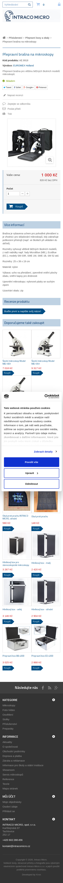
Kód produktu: (11, 60)
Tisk (10, 114)
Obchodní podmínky (14, 751)
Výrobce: (8, 65)
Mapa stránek (10, 788)
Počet (10, 188)
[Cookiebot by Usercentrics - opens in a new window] (45, 396)
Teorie (6, 783)
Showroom (9, 769)
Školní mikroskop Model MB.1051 (42, 362)
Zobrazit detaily (43, 451)
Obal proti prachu (39, 516)
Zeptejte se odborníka (19, 104)
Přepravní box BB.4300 (13, 655)
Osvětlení (8, 714)
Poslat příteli (14, 109)
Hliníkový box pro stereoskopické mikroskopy (16, 564)
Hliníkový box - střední (42, 609)
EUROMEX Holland (23, 65)
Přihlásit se (9, 811)
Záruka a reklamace (14, 760)
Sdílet (17, 87)
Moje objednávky (12, 802)
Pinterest (41, 87)
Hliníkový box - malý (41, 563)
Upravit (31, 472)
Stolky (6, 719)
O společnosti (10, 746)
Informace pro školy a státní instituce (23, 765)
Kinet (38, 874)
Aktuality (7, 742)
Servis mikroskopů (13, 774)
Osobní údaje (10, 806)
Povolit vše (31, 462)
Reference (8, 779)
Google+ (29, 87)
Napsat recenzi (15, 95)
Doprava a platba (12, 756)
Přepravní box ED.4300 (42, 655)
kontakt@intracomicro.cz (16, 846)
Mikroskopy (9, 705)
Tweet (7, 87)
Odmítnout (31, 483)
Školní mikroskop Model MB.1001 (14, 362)
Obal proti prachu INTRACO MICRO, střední (15, 517)
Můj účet (9, 796)
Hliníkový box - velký (12, 609)
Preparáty (8, 728)
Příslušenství (10, 724)
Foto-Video (9, 710)
